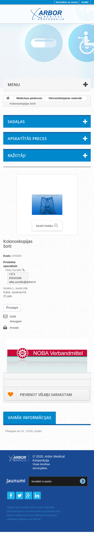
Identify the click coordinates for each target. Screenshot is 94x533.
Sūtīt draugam (16, 319)
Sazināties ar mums (67, 2)
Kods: (7, 255)
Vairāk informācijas (29, 417)
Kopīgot (12, 307)
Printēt (14, 327)
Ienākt (84, 2)
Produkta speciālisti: (10, 264)
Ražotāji (17, 155)
